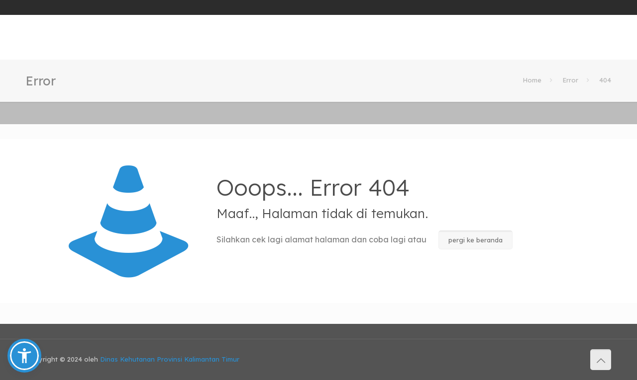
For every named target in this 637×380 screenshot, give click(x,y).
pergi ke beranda (475, 240)
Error (570, 80)
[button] (24, 355)
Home (532, 80)
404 (605, 80)
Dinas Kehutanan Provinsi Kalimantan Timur (169, 359)
